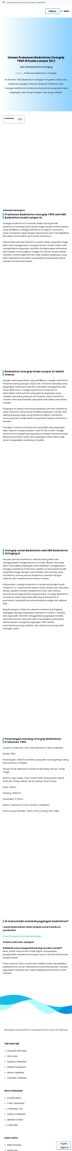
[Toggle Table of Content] (18, 107)
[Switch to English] (63, 1143)
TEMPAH (52, 11)
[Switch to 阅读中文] (63, 1147)
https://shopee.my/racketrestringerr (22, 636)
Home (19, 61)
